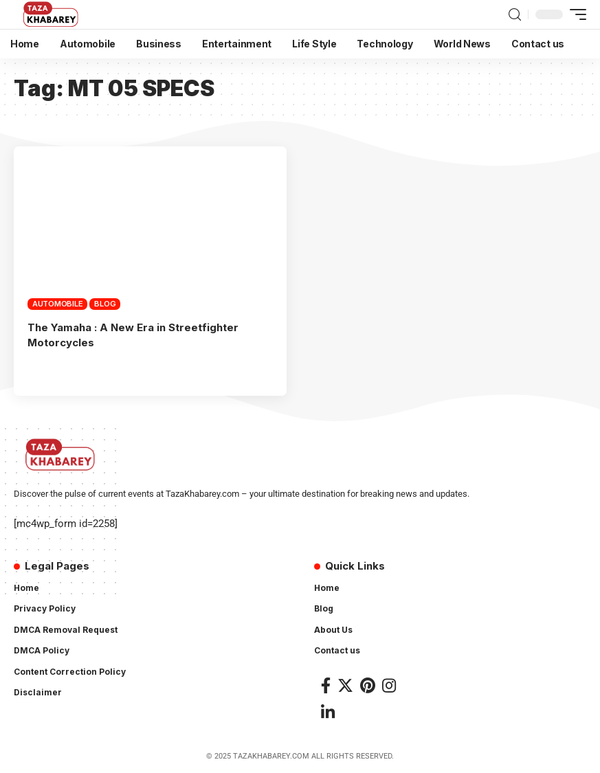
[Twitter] (345, 685)
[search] (514, 14)
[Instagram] (389, 685)
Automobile (57, 304)
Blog (104, 304)
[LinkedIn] (328, 712)
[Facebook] (326, 685)
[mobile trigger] (574, 14)
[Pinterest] (368, 685)
